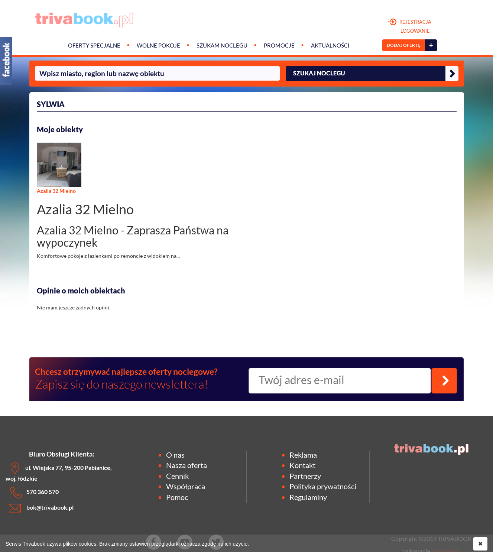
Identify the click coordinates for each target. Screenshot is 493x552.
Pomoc (177, 497)
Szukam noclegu (222, 45)
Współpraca (185, 486)
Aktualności (330, 45)
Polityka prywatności (322, 486)
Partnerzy (305, 475)
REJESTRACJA (409, 27)
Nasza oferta (186, 465)
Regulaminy (308, 497)
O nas (175, 454)
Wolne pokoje (158, 45)
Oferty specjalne (94, 45)
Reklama (303, 454)
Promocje (279, 45)
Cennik (177, 475)
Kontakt (302, 465)
